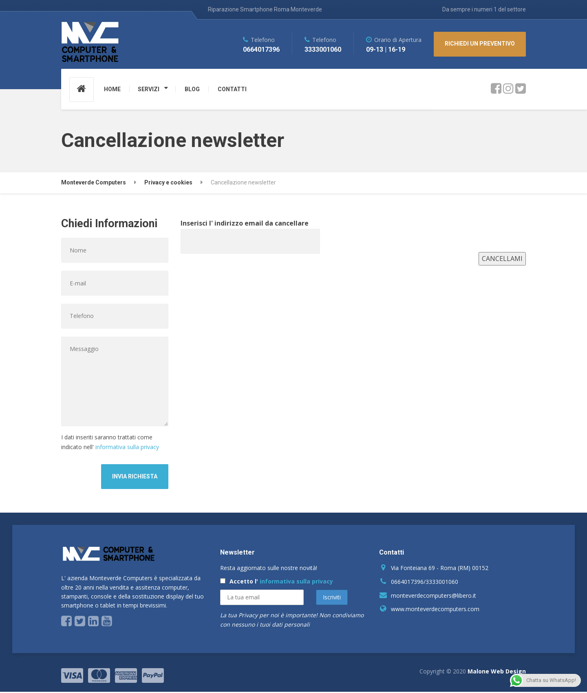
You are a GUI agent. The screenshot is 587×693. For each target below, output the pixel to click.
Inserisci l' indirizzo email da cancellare (250, 232)
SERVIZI (148, 89)
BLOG (192, 89)
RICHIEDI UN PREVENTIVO (480, 43)
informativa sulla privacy (127, 448)
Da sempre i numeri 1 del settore (484, 9)
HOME (112, 89)
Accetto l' (276, 582)
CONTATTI (232, 89)
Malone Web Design (497, 672)
